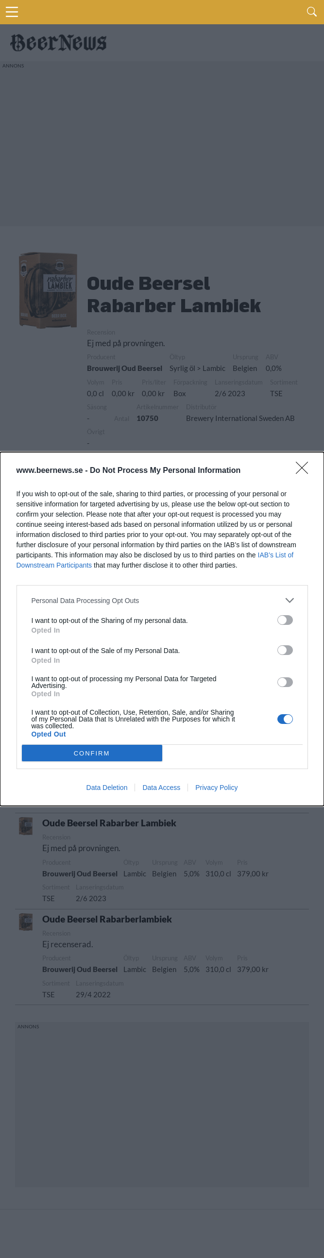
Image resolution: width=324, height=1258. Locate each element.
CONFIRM (92, 753)
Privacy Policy (216, 787)
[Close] (305, 471)
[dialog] (162, 629)
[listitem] (162, 600)
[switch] (285, 620)
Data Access (161, 787)
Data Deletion (107, 787)
